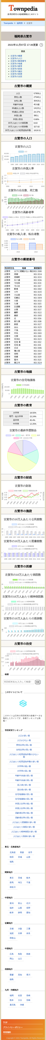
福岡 (12, 995)
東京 (12, 878)
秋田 (12, 857)
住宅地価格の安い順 (24, 794)
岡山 (12, 959)
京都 (12, 929)
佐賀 (20, 995)
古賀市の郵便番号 (18, 61)
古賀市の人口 (16, 58)
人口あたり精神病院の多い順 (24, 832)
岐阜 (12, 913)
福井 (12, 908)
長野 (28, 908)
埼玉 (20, 882)
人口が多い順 (24, 736)
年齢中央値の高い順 (24, 780)
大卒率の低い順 (24, 766)
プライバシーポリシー (13, 1027)
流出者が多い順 (24, 790)
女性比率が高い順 (24, 750)
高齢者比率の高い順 (24, 818)
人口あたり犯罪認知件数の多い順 (24, 762)
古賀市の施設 (16, 71)
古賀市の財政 (16, 69)
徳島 (12, 979)
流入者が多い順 (24, 785)
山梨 (20, 908)
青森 (22, 852)
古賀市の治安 (16, 76)
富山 (20, 903)
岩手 (30, 852)
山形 (28, 857)
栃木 (28, 878)
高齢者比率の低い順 (24, 813)
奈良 (28, 933)
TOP (5, 1022)
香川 (28, 975)
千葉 (28, 882)
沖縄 (22, 1005)
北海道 (13, 852)
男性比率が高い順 (24, 745)
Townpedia (23, 7)
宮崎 (28, 1000)
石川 (28, 903)
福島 (12, 862)
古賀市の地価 (16, 64)
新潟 (12, 903)
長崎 (28, 995)
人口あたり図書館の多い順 (24, 822)
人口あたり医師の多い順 (24, 836)
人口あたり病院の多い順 (24, 827)
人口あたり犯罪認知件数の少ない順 (24, 755)
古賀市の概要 (16, 56)
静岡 (20, 913)
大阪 (20, 929)
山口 (20, 959)
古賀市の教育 (16, 66)
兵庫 (20, 933)
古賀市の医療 (16, 74)
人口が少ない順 (24, 740)
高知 (20, 975)
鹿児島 (13, 1005)
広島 (12, 954)
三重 (28, 929)
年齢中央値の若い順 (24, 776)
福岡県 (20, 23)
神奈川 (13, 887)
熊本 (12, 1000)
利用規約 (7, 1032)
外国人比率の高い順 (24, 808)
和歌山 (13, 938)
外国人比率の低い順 (24, 804)
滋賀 (12, 933)
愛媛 (12, 975)
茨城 (20, 878)
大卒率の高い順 (24, 771)
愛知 (28, 913)
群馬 (12, 882)
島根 (28, 954)
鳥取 (20, 954)
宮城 (20, 857)
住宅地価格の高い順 (24, 799)
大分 (20, 1000)
